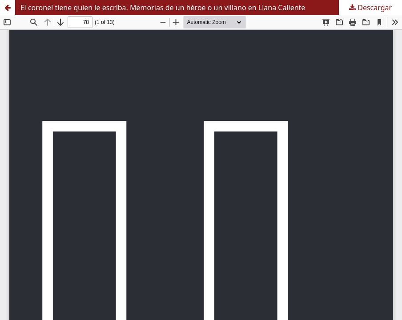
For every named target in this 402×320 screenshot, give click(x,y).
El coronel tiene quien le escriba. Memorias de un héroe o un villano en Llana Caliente (163, 7)
